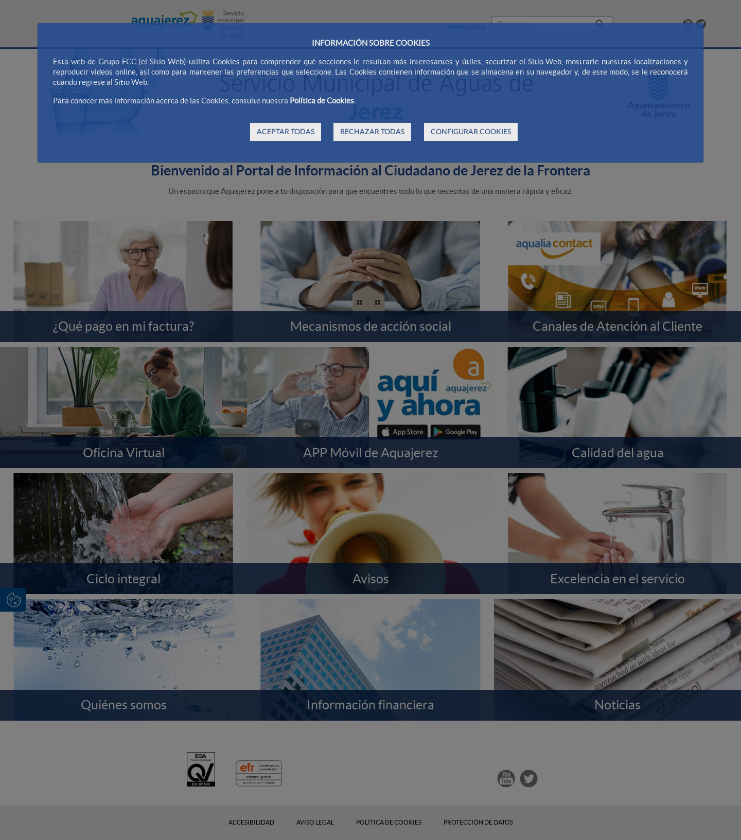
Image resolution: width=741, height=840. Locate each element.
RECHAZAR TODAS (372, 132)
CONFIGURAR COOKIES (471, 132)
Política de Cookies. (323, 100)
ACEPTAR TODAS (285, 132)
